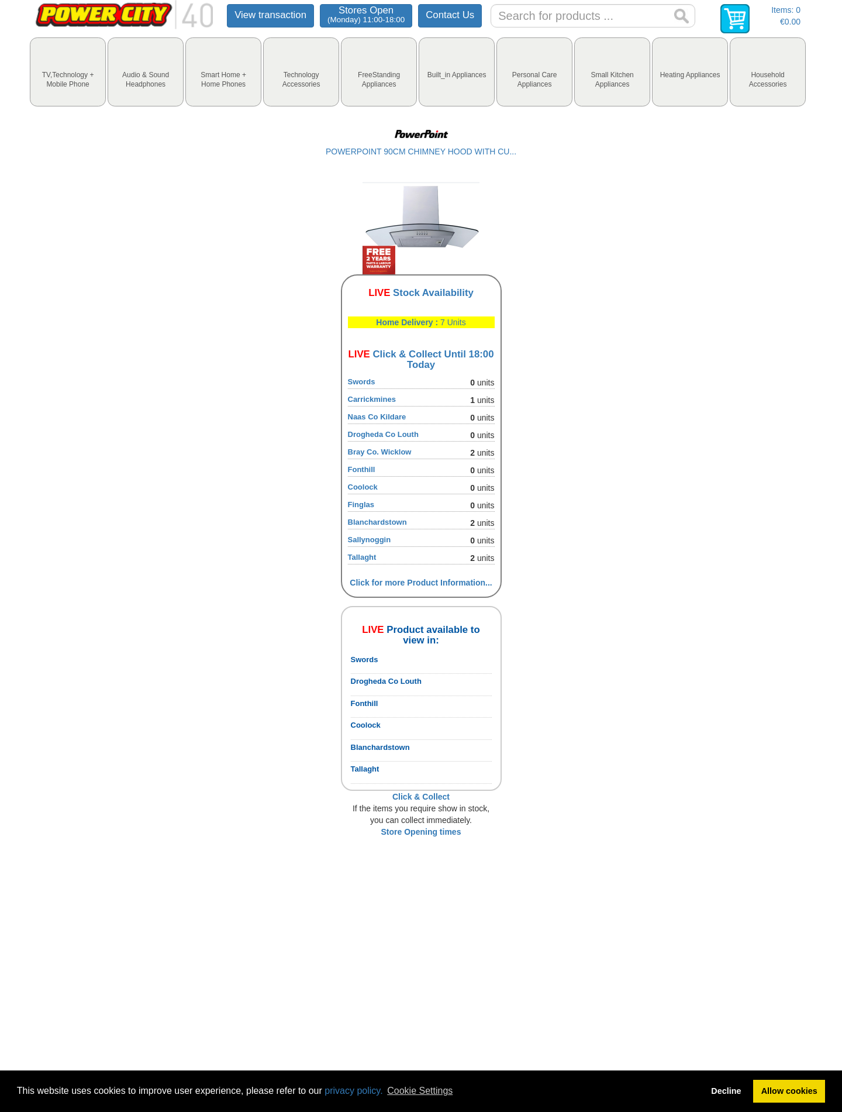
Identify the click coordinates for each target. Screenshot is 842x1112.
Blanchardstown (377, 522)
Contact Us (450, 14)
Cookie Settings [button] (420, 1091)
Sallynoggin (369, 539)
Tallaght (362, 557)
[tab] (68, 71)
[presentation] (67, 72)
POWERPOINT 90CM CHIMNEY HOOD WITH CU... (421, 151)
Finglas (361, 504)
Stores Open (366, 14)
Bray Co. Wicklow (380, 451)
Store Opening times (421, 831)
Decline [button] (726, 1091)
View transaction (270, 14)
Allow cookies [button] (789, 1091)
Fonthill (361, 469)
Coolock (363, 487)
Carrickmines (372, 399)
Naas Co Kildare (377, 416)
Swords (361, 381)
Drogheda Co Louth (383, 434)
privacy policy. (353, 1091)
